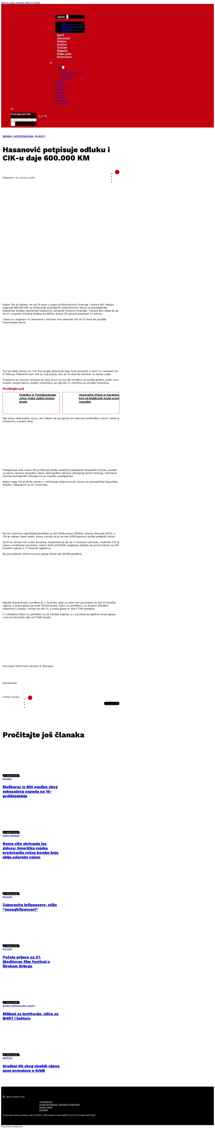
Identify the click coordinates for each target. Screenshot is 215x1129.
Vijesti (61, 16)
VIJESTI (40, 136)
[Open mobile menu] (51, 62)
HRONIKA (7, 779)
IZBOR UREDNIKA (11, 835)
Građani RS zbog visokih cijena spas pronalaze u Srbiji (31, 1068)
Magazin (62, 50)
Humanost (63, 38)
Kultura (61, 41)
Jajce (64, 70)
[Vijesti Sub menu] (67, 17)
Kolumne (66, 31)
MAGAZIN (7, 897)
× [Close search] (13, 124)
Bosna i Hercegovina (73, 25)
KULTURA (7, 949)
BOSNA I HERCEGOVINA (18, 136)
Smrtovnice (64, 56)
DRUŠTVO (7, 1058)
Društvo (62, 44)
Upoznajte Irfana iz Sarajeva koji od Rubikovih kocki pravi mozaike (99, 398)
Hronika (59, 81)
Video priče (64, 53)
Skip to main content (12, 2)
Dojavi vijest (45, 1107)
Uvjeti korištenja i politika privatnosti (59, 1104)
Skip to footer (32, 2)
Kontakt (43, 1110)
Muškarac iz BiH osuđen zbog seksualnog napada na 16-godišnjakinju (30, 791)
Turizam (62, 47)
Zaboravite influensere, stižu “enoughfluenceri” (30, 907)
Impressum (45, 1101)
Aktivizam (66, 28)
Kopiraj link (111, 703)
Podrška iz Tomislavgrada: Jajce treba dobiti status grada (37, 398)
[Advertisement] (61, 280)
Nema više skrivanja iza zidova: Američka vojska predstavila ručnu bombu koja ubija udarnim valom (30, 850)
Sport (60, 34)
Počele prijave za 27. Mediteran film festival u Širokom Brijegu (26, 961)
